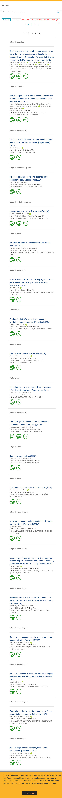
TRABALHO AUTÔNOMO (36, 531)
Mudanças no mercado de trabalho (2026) (28, 353)
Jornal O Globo (20, 290)
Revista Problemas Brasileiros (25, 216)
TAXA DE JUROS (21, 397)
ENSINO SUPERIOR (26, 363)
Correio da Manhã (21, 755)
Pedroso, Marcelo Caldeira (18, 490)
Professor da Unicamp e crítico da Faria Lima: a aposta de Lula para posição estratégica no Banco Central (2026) (31, 600)
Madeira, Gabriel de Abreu (18, 248)
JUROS (18, 218)
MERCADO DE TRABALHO (24, 292)
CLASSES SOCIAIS (43, 218)
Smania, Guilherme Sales (18, 104)
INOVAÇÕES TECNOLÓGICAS (43, 571)
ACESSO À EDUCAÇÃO (23, 647)
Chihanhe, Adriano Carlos (18, 62)
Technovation (19, 110)
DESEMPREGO (38, 292)
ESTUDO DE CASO (16, 71)
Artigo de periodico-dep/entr (20, 168)
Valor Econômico (20, 250)
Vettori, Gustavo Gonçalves (18, 182)
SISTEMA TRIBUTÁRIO (39, 253)
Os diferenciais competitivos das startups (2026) (31, 487)
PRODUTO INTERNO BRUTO (42, 721)
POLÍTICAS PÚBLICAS (17, 649)
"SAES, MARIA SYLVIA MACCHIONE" (45, 20)
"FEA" (16, 20)
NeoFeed (18, 395)
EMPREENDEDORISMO (23, 69)
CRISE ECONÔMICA (27, 686)
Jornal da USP (19, 150)
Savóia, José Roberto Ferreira (19, 214)
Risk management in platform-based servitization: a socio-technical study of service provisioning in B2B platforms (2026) (31, 99)
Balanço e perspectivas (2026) (23, 456)
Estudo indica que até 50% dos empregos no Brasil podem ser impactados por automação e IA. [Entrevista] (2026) (31, 282)
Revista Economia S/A (22, 568)
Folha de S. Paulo (20, 645)
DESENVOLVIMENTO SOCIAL (41, 647)
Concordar (29, 793)
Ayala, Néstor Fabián (33, 104)
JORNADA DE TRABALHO (24, 721)
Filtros (6, 20)
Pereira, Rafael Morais (27, 64)
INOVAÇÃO (32, 329)
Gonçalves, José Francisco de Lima (21, 392)
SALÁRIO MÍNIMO (22, 531)
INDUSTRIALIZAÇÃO (41, 686)
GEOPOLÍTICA (37, 431)
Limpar (58, 23)
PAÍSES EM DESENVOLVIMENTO (42, 69)
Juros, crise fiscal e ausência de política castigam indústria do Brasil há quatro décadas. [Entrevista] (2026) (31, 677)
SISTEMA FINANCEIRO (28, 218)
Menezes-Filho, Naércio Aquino (20, 356)
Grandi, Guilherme (15, 148)
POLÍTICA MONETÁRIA (23, 463)
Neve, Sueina (33, 62)
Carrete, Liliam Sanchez (17, 324)
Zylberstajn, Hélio (15, 527)
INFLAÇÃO (35, 463)
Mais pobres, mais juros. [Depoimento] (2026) (29, 211)
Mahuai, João (42, 64)
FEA (49, 67)
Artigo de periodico (17, 42)
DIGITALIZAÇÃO (32, 113)
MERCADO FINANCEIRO (35, 397)
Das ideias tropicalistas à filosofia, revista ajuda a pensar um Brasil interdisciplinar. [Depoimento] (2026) (31, 142)
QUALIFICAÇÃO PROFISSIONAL (20, 573)
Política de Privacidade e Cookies (43, 783)
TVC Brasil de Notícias (22, 327)
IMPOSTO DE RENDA (23, 187)
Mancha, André (14, 288)
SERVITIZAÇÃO (21, 113)
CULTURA (32, 152)
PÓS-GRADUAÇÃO (22, 329)
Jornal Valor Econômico (23, 429)
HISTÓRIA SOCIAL (22, 152)
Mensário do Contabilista (23, 184)
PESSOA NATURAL (36, 187)
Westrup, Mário (32, 248)
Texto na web (15, 310)
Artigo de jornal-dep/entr (19, 130)
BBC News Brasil (20, 608)
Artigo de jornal (15, 234)
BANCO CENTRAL (22, 610)
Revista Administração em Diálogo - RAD (28, 67)
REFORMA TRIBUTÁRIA (23, 253)
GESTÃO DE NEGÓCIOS (30, 115)
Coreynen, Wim (46, 104)
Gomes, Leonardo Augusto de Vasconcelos (24, 106)
